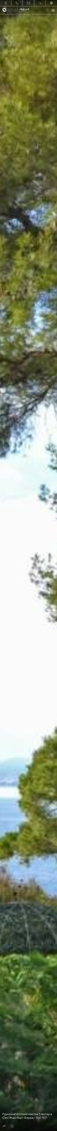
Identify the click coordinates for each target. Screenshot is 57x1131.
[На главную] (16, 10)
